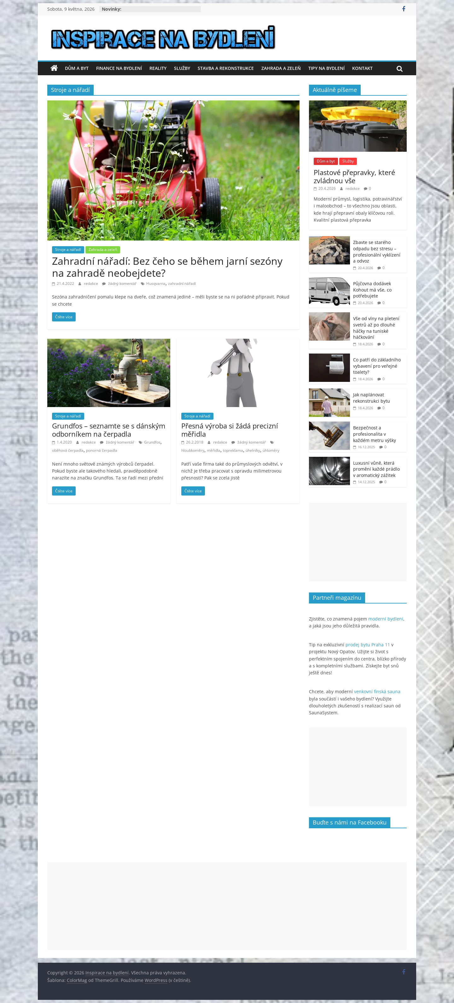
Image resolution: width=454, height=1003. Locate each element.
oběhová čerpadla (68, 450)
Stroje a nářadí (68, 249)
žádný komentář (119, 283)
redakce (91, 283)
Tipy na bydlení (326, 68)
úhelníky (253, 450)
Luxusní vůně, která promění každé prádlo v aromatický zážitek (376, 469)
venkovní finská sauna (377, 691)
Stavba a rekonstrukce (226, 68)
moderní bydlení (385, 619)
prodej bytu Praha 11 (368, 645)
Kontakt (362, 68)
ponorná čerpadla (101, 450)
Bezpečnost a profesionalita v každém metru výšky (374, 434)
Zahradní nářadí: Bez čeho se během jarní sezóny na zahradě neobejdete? (167, 267)
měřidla (213, 450)
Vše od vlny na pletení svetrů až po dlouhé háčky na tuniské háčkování (376, 327)
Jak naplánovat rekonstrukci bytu (371, 398)
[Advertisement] (358, 542)
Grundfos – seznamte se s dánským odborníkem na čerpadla (108, 430)
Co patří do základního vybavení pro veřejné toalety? (377, 366)
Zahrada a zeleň (281, 68)
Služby (182, 68)
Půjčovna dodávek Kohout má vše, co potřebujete (372, 289)
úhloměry (271, 450)
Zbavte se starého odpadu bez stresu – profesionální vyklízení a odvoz (376, 251)
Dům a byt (77, 68)
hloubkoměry (192, 450)
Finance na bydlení (119, 68)
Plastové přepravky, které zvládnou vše (354, 176)
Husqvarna (156, 283)
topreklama (233, 450)
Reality (157, 68)
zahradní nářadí (182, 283)
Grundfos (152, 442)
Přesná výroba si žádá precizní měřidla (229, 430)
